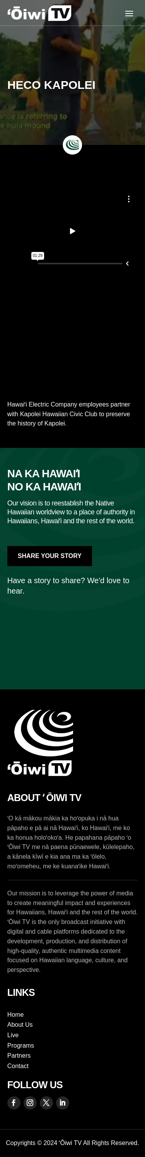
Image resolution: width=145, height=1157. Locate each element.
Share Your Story (50, 556)
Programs (20, 1045)
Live (13, 1035)
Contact (18, 1066)
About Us (20, 1024)
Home (15, 1014)
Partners (19, 1055)
